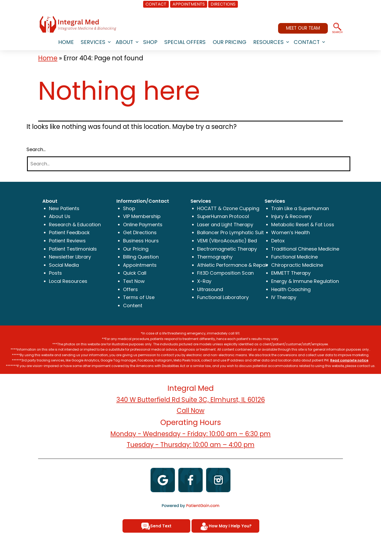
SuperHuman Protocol (223, 216)
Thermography (215, 257)
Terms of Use (139, 297)
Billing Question (141, 257)
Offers (130, 289)
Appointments (140, 265)
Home (47, 58)
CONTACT (156, 4)
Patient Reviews (67, 240)
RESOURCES (268, 42)
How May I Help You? (225, 526)
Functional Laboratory (223, 297)
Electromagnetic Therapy (227, 249)
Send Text (156, 526)
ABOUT (124, 42)
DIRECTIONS (223, 4)
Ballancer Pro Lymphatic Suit (230, 232)
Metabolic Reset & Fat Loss (302, 224)
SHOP (150, 42)
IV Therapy (283, 297)
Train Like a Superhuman (300, 208)
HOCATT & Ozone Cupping (228, 208)
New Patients (64, 208)
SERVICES (93, 42)
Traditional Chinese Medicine (305, 249)
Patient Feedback (69, 232)
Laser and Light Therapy (225, 224)
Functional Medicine (294, 257)
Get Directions (140, 232)
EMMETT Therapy (291, 273)
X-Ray (204, 281)
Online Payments (142, 224)
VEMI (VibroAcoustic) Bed (227, 240)
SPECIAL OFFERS (185, 42)
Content (132, 305)
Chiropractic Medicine (297, 265)
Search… (36, 149)
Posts (55, 273)
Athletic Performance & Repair (232, 265)
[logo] (77, 24)
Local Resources (68, 281)
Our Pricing (229, 42)
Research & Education (75, 224)
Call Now (191, 410)
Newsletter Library (70, 257)
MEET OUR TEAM (303, 28)
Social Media (64, 265)
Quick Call (134, 273)
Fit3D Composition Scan (225, 273)
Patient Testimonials (73, 249)
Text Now (134, 281)
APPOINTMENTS (189, 4)
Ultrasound (210, 289)
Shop (129, 208)
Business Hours (141, 240)
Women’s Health (290, 232)
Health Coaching (291, 289)
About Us (59, 216)
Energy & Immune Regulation (305, 281)
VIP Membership (142, 216)
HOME (66, 42)
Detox (278, 240)
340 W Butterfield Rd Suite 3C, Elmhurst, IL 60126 (190, 399)
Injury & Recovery (291, 216)
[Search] (188, 163)
